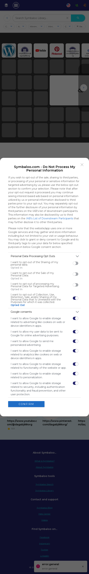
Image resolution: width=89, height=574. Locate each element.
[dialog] (44, 287)
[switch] (75, 263)
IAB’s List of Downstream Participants (49, 218)
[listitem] (44, 256)
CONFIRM (26, 404)
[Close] (82, 164)
